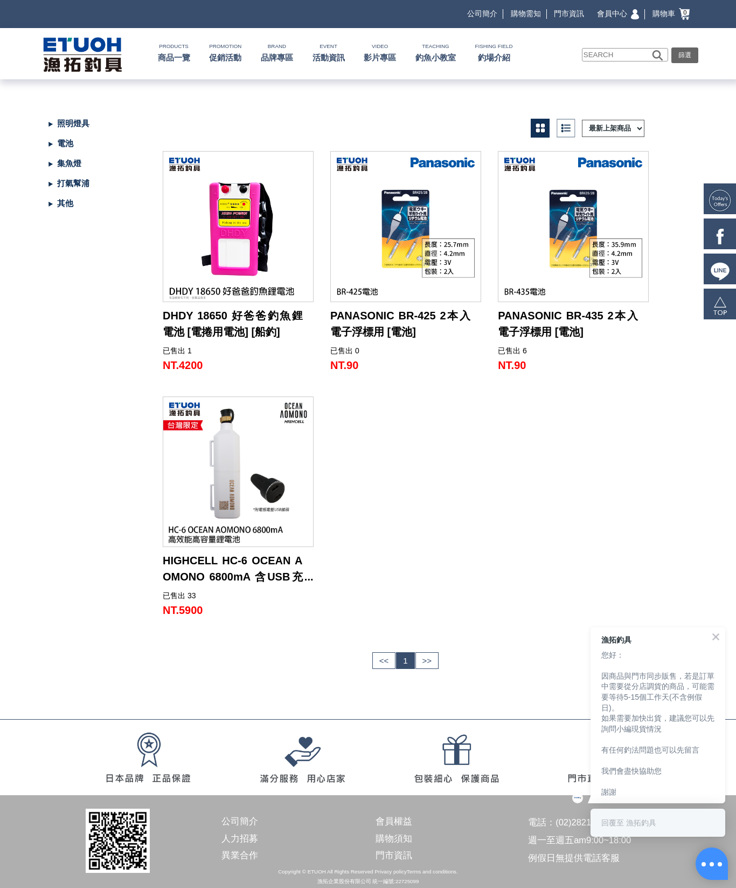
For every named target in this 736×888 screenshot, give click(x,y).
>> (427, 660)
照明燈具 (73, 123)
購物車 (671, 13)
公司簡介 (482, 13)
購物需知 (526, 13)
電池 (65, 143)
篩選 (684, 55)
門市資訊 (569, 13)
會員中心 (618, 13)
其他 (65, 203)
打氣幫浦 (73, 183)
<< (384, 660)
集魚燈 (69, 163)
